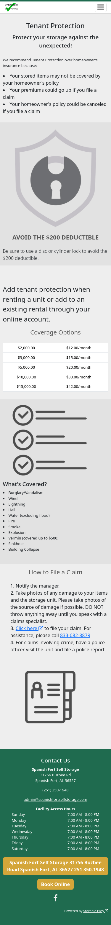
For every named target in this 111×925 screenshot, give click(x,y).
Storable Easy (95, 910)
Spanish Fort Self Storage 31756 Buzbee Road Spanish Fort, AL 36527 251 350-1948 (55, 866)
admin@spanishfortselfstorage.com (55, 799)
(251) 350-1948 (55, 790)
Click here (29, 628)
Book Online (55, 884)
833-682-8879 (75, 635)
